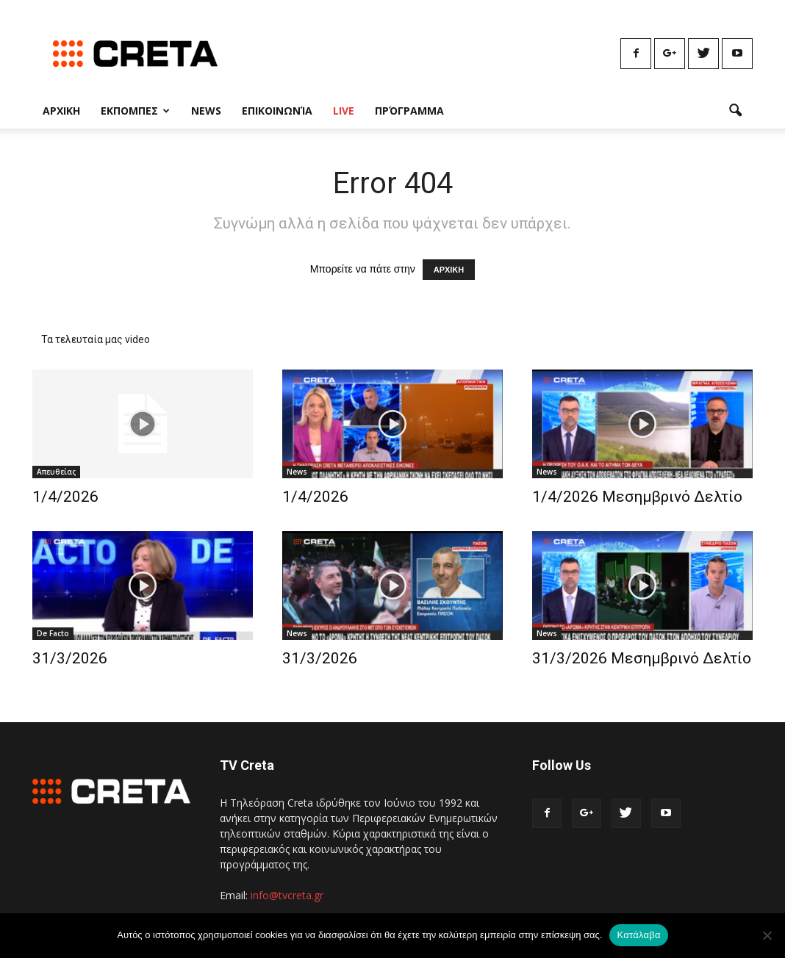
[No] (766, 935)
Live (343, 111)
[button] (735, 111)
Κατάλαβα (638, 934)
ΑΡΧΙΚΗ (449, 269)
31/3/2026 (69, 658)
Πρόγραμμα (409, 111)
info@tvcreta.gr (287, 895)
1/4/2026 (65, 496)
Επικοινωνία (277, 111)
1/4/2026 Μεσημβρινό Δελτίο (637, 496)
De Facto (53, 633)
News (206, 111)
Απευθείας (56, 472)
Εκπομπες (135, 111)
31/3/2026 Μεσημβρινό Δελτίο (641, 658)
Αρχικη (61, 111)
